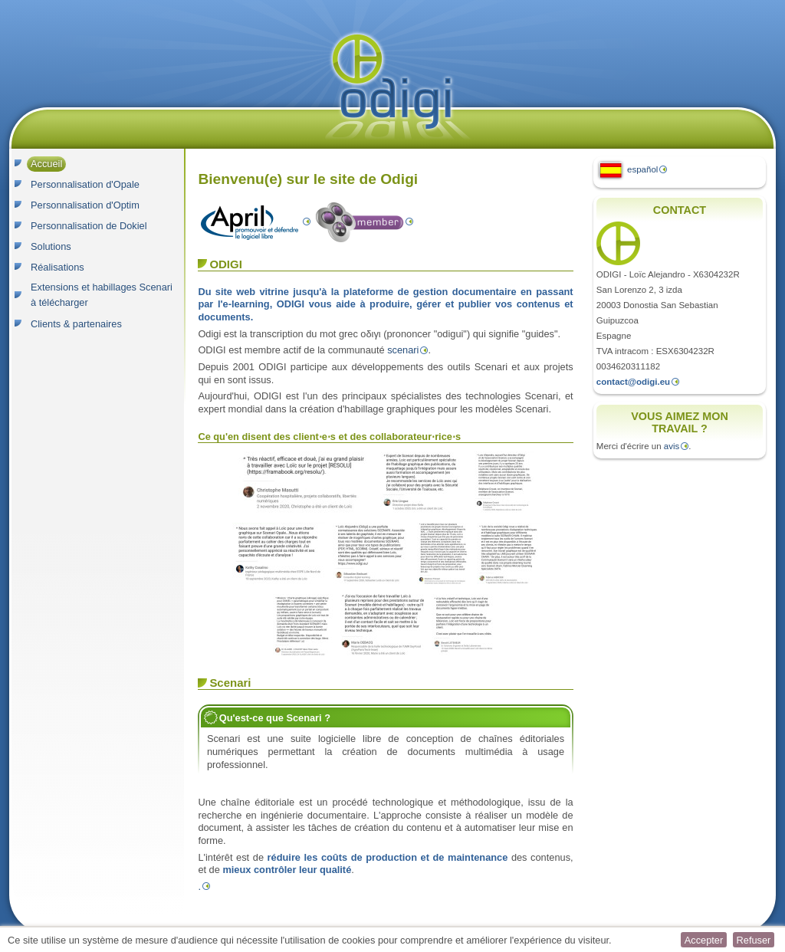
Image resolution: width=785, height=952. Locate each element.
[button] (704, 939)
